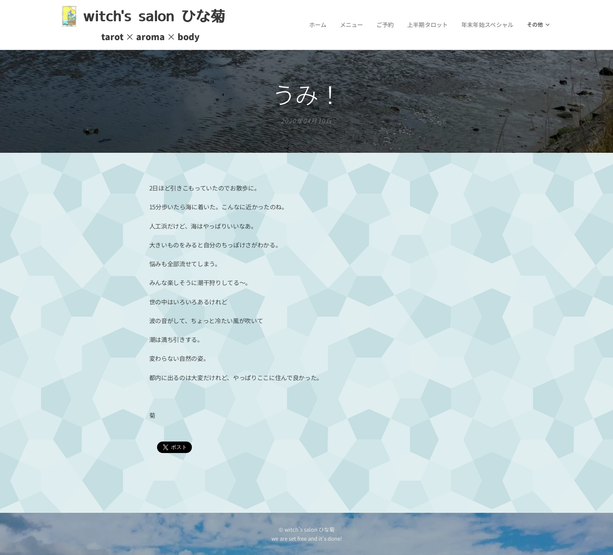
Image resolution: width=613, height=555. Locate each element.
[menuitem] (267, 25)
